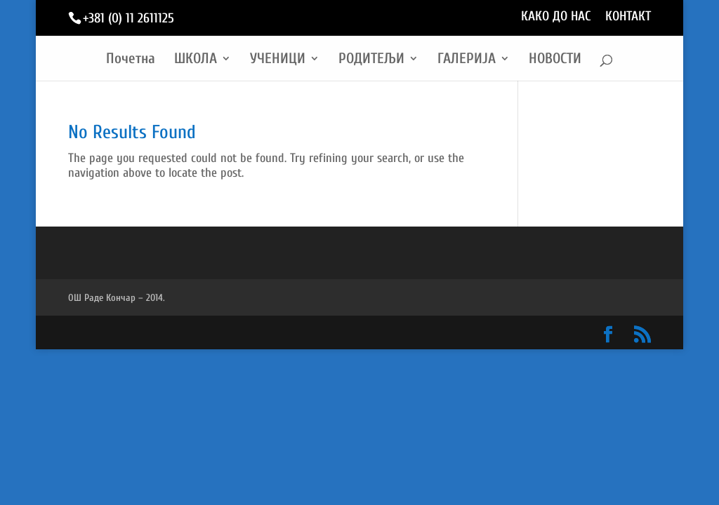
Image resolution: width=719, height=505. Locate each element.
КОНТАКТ (628, 17)
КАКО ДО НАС (556, 17)
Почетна (130, 60)
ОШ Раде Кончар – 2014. (116, 298)
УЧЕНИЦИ (277, 60)
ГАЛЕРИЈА (466, 60)
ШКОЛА (195, 60)
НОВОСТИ (555, 60)
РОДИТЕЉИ (371, 60)
